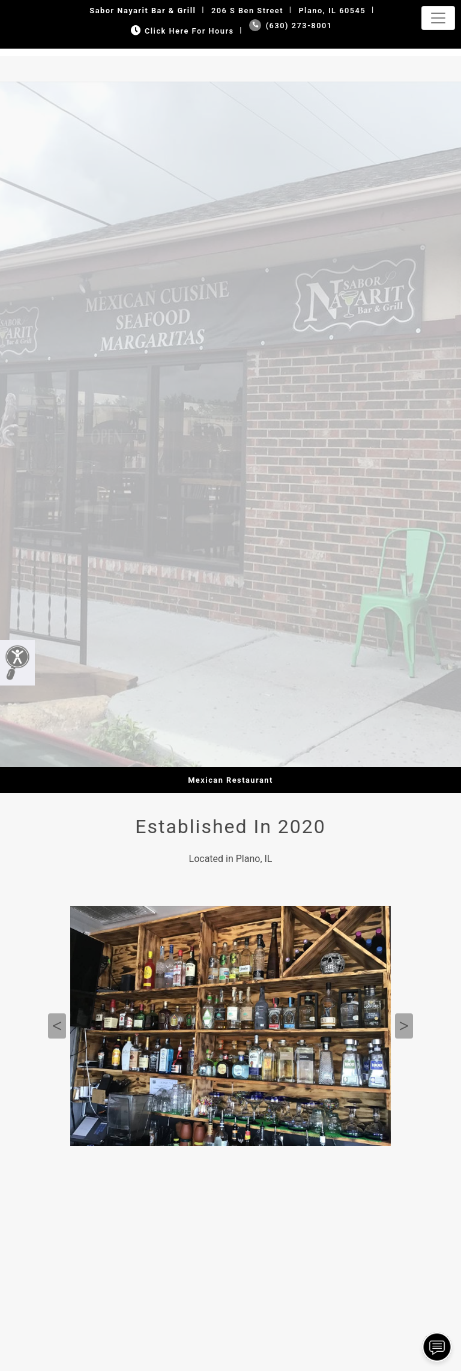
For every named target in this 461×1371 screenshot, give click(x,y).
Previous (57, 1025)
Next (404, 1025)
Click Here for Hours (181, 30)
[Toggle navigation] (438, 18)
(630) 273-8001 (291, 25)
